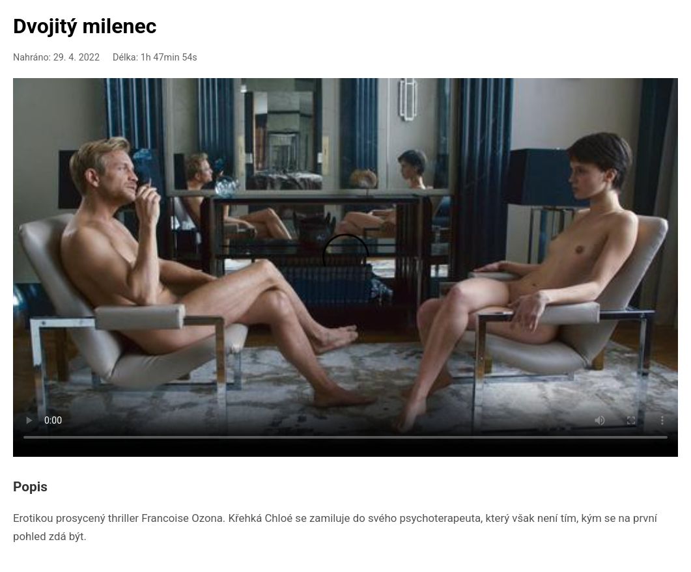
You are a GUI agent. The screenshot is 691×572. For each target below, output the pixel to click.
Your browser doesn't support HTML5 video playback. (345, 265)
